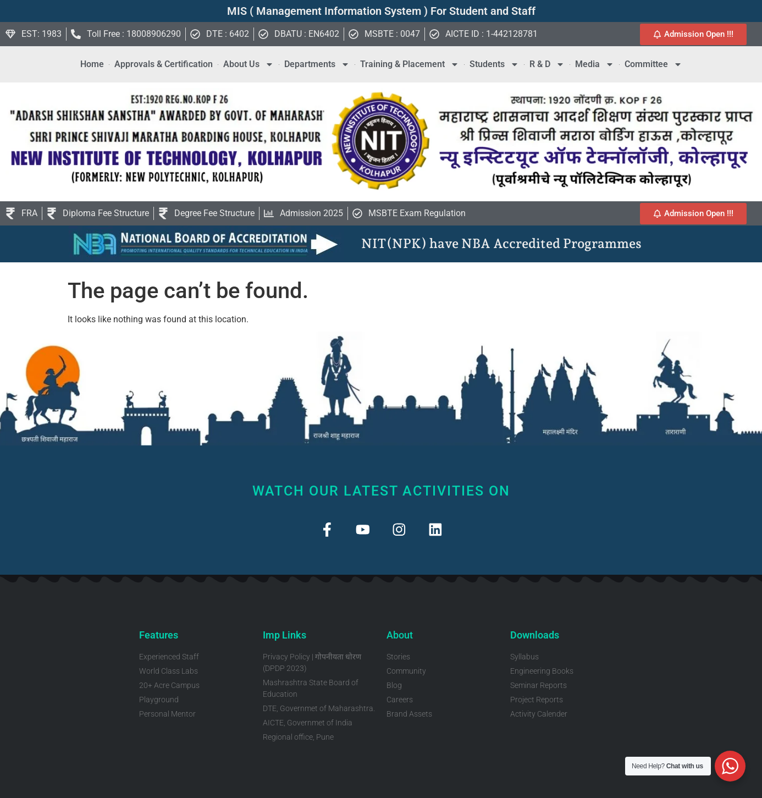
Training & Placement (409, 64)
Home (92, 64)
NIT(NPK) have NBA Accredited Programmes (501, 243)
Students (494, 64)
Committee (653, 64)
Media (594, 64)
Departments (317, 64)
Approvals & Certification (163, 64)
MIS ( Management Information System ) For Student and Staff (381, 11)
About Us (248, 64)
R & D (547, 64)
